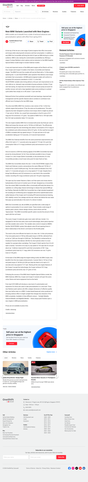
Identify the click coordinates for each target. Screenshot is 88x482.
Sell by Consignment (8, 419)
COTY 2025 (41, 5)
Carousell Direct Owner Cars (10, 438)
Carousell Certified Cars (9, 436)
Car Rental (67, 423)
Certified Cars (68, 417)
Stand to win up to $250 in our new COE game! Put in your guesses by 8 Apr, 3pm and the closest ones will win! (44, 1)
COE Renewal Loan (28, 417)
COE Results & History (29, 427)
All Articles (8, 12)
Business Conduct (55, 468)
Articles (27, 5)
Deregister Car (6, 425)
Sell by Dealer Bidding (8, 417)
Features (73, 11)
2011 (49, 419)
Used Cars (67, 421)
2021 (49, 429)
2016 (45, 425)
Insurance (26, 421)
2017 (49, 425)
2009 (49, 417)
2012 (45, 421)
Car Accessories (69, 429)
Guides (64, 11)
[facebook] (30, 41)
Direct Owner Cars (69, 419)
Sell (17, 5)
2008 (45, 417)
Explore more (52, 352)
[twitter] (40, 41)
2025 (49, 433)
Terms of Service (30, 468)
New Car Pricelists (8, 433)
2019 (49, 427)
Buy (22, 5)
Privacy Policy (46, 468)
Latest (6, 358)
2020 (45, 429)
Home (4, 18)
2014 (45, 423)
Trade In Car (6, 427)
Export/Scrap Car (7, 421)
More (33, 5)
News (82, 11)
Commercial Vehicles (70, 427)
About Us (38, 468)
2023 (49, 431)
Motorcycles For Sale (70, 431)
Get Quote (11, 343)
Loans (25, 419)
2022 (45, 431)
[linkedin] (50, 41)
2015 (49, 423)
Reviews (55, 11)
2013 (49, 421)
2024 (45, 433)
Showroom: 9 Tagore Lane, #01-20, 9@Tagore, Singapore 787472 (42, 402)
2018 (45, 427)
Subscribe (61, 457)
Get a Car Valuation (8, 423)
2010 (45, 419)
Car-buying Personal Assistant (11, 434)
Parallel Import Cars (70, 425)
